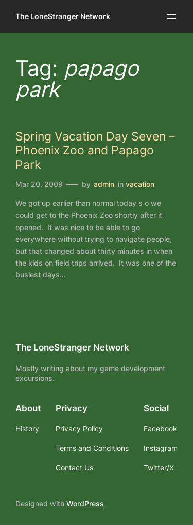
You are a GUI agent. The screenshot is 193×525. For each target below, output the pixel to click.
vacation (140, 184)
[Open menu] (171, 16)
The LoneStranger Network (62, 16)
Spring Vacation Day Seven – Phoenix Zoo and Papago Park (95, 150)
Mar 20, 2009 (39, 184)
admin (104, 184)
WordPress (85, 503)
